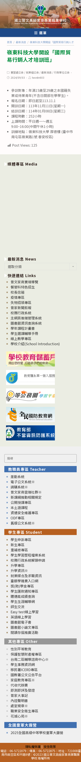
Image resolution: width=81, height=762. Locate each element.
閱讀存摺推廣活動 (24, 632)
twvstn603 (38, 77)
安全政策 (50, 746)
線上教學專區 (21, 338)
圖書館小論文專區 (24, 627)
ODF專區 (17, 517)
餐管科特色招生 (23, 287)
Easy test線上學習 (25, 611)
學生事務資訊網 (23, 664)
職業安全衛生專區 (24, 710)
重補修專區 (19, 549)
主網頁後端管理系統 (26, 317)
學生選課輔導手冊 (24, 333)
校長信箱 (17, 292)
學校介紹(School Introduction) (35, 343)
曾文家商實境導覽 (24, 281)
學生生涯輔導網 (23, 601)
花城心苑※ (19, 716)
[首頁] (9, 42)
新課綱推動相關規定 (26, 497)
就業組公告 (32, 72)
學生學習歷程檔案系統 (28, 555)
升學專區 (17, 565)
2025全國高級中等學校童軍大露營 (37, 732)
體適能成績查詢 (23, 596)
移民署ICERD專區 (24, 669)
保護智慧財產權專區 (26, 654)
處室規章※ (19, 705)
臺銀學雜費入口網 (24, 580)
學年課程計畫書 (23, 328)
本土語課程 (19, 507)
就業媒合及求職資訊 (26, 575)
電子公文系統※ (23, 481)
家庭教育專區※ (23, 679)
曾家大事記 (19, 695)
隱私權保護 (32, 746)
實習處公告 (17, 72)
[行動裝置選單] (40, 32)
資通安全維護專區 (24, 512)
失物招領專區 (21, 302)
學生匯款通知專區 (24, 591)
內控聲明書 (19, 700)
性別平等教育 (21, 649)
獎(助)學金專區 (22, 586)
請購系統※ (19, 486)
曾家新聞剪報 (21, 307)
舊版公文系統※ (23, 523)
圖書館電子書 (21, 622)
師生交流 (17, 606)
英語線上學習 (21, 616)
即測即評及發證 (23, 690)
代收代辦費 (19, 685)
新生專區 (17, 544)
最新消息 (46, 72)
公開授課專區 (21, 502)
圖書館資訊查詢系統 (26, 323)
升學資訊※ (19, 570)
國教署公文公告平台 (26, 674)
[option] (40, 211)
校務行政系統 (21, 312)
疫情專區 (17, 297)
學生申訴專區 (21, 539)
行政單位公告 (62, 72)
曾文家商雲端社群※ (26, 492)
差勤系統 (17, 476)
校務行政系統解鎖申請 (28, 560)
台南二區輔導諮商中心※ (30, 659)
